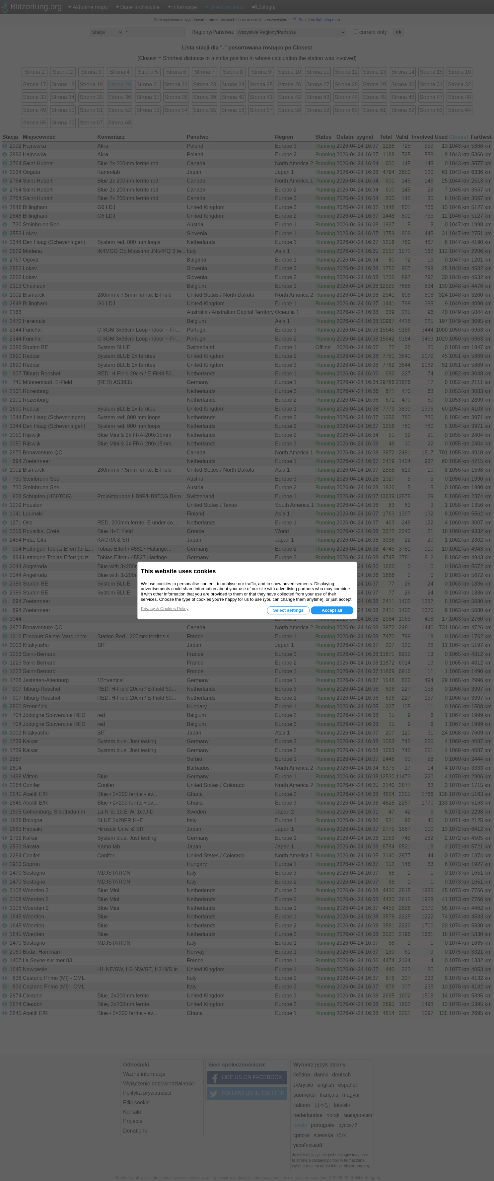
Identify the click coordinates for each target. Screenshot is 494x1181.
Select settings (288, 610)
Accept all (332, 610)
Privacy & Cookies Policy (165, 608)
